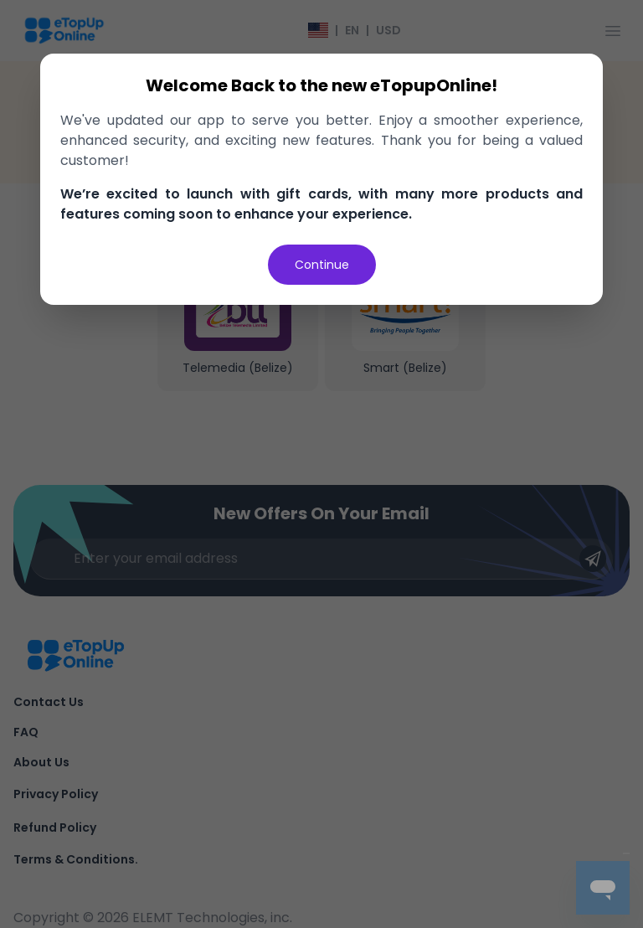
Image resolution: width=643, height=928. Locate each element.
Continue (322, 264)
